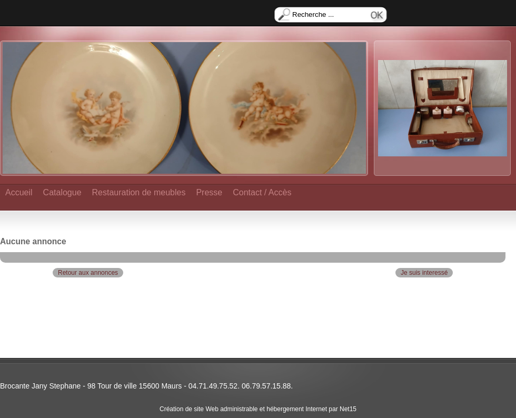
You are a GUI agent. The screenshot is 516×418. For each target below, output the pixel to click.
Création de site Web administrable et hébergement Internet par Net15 (258, 409)
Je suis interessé (424, 272)
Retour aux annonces (88, 272)
